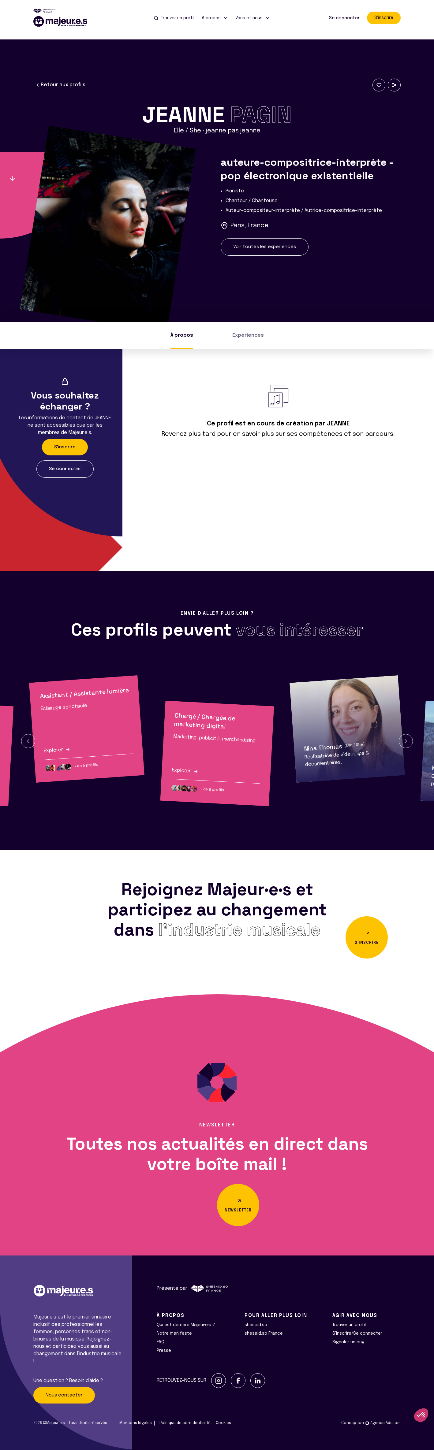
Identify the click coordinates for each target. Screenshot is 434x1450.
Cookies (223, 1423)
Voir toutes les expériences (264, 246)
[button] (28, 741)
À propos (181, 335)
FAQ (160, 1342)
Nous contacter (64, 1395)
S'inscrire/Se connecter (357, 1333)
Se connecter (344, 18)
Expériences (248, 335)
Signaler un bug (348, 1342)
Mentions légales (135, 1423)
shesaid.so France (264, 1333)
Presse (164, 1350)
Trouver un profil (349, 1325)
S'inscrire (383, 18)
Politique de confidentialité (185, 1423)
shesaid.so (256, 1325)
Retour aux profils (60, 85)
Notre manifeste (174, 1333)
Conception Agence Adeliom (371, 1423)
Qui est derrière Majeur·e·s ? (186, 1325)
